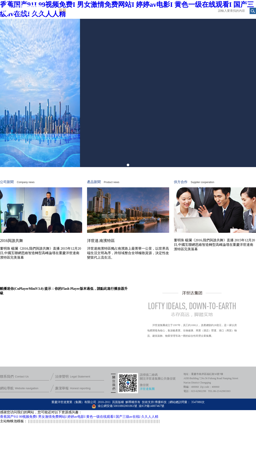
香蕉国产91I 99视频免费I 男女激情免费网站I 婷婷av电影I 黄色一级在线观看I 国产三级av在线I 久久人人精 (79, 416)
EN (252, 3)
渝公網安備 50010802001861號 (114, 406)
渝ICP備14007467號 (151, 406)
